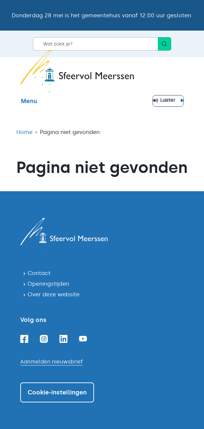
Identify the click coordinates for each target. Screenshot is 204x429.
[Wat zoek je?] (95, 44)
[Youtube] (83, 339)
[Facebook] (24, 339)
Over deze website (53, 294)
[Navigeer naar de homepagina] (102, 234)
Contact (39, 273)
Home (24, 132)
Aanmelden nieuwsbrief (51, 361)
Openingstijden (48, 283)
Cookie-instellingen (57, 392)
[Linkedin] (63, 339)
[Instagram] (44, 339)
